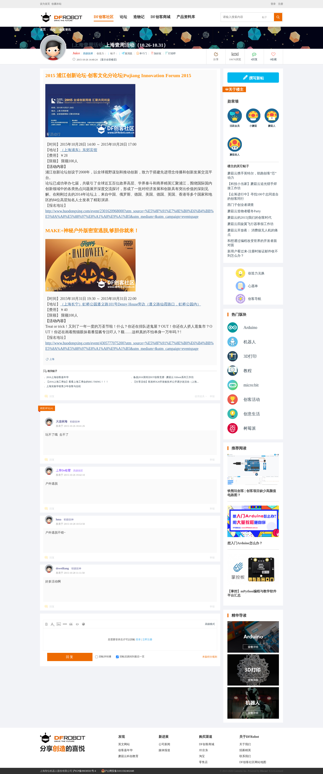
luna (58, 519)
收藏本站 (56, 3)
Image (59, 624)
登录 (274, 3)
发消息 (127, 53)
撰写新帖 (253, 77)
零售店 (203, 762)
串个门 (141, 53)
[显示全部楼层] (108, 59)
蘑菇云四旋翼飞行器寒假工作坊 (250, 224)
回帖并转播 (103, 656)
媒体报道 (164, 750)
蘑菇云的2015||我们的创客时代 (249, 217)
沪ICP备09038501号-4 (84, 770)
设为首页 (45, 3)
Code (77, 624)
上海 (51, 359)
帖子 (264, 17)
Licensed (278, 770)
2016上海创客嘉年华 (57, 377)
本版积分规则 (209, 656)
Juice (76, 53)
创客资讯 (65, 29)
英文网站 (124, 744)
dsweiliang (62, 568)
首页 (43, 29)
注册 (280, 3)
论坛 (123, 17)
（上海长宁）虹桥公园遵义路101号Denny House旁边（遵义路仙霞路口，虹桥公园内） (130, 304)
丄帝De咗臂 (63, 470)
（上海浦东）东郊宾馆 (78, 150)
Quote (71, 624)
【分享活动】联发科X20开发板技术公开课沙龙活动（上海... (166, 381)
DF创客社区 (104, 17)
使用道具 (200, 396)
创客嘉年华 (125, 750)
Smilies (83, 624)
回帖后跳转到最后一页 (130, 656)
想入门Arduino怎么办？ (244, 543)
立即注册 (147, 639)
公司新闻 (164, 744)
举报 (212, 396)
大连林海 (61, 421)
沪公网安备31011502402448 (117, 770)
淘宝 (202, 756)
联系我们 (245, 756)
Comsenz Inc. (240, 770)
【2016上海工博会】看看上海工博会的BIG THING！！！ (77, 381)
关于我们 (245, 744)
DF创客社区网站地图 (252, 762)
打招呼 (170, 53)
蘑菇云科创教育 (128, 756)
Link (65, 624)
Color (52, 624)
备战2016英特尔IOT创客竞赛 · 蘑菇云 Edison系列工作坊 (163, 377)
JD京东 (203, 750)
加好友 (156, 53)
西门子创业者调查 (240, 205)
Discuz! (264, 770)
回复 (51, 396)
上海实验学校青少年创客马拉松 (63, 386)
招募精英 (245, 750)
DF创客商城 (160, 17)
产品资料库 (186, 17)
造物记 (138, 17)
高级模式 (210, 624)
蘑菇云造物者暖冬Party (244, 211)
